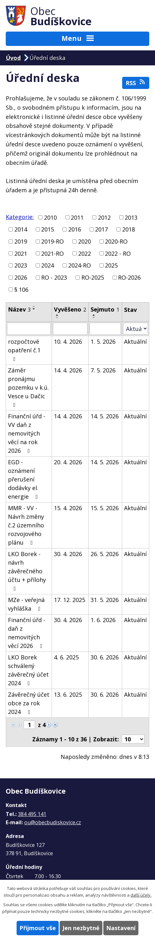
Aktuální (135, 341)
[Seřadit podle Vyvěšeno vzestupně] (57, 315)
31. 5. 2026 (105, 600)
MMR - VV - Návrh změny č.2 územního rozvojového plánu (26, 525)
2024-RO (79, 265)
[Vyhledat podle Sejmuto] (105, 329)
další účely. (140, 895)
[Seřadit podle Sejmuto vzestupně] (94, 315)
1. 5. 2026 (103, 341)
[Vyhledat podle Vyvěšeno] (70, 329)
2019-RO (52, 241)
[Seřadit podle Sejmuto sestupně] (94, 317)
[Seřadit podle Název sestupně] (34, 309)
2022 (84, 253)
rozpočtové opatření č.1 (24, 350)
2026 (20, 277)
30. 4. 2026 (68, 554)
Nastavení (121, 928)
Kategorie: (20, 217)
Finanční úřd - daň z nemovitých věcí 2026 (26, 633)
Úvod (13, 58)
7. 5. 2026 (103, 370)
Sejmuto (105, 309)
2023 (20, 265)
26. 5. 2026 (105, 554)
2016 (74, 229)
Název (19, 309)
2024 (47, 265)
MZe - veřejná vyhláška (26, 604)
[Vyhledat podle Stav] (135, 328)
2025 (111, 265)
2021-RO (52, 253)
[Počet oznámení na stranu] (133, 739)
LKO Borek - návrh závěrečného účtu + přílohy (27, 570)
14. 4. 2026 (68, 370)
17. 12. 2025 (69, 600)
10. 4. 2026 (68, 341)
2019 (20, 241)
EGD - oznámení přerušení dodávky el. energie (24, 479)
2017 (101, 229)
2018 (128, 229)
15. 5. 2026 (105, 508)
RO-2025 (92, 277)
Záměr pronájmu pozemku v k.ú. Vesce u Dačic (28, 387)
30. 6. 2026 (105, 657)
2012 (104, 217)
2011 (77, 217)
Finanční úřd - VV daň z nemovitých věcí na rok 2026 (26, 433)
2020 (84, 241)
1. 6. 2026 (103, 620)
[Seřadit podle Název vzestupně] (34, 306)
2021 (20, 253)
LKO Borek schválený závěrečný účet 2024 (28, 670)
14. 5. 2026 (105, 416)
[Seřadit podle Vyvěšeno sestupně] (57, 317)
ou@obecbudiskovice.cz (52, 822)
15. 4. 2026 (68, 508)
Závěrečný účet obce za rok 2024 (28, 703)
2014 (20, 229)
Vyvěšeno (70, 309)
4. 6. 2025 (66, 657)
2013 (131, 217)
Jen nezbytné (81, 928)
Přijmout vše (37, 928)
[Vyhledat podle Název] (29, 329)
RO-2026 (129, 277)
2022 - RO (118, 253)
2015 (47, 229)
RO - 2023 (54, 277)
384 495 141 (32, 814)
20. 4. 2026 (68, 462)
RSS (136, 83)
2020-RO (116, 241)
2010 (50, 217)
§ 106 (21, 289)
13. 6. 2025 (68, 694)
